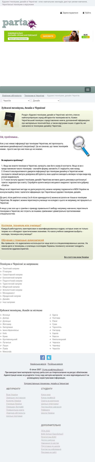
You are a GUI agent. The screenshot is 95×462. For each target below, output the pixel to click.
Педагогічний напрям (12, 281)
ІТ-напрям (7, 271)
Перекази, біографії (15, 407)
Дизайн (6, 299)
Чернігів (56, 348)
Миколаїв (7, 352)
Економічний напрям (12, 278)
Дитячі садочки (48, 440)
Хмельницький (59, 339)
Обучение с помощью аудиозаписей (22, 240)
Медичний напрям (11, 287)
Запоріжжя (8, 327)
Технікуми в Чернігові (34, 96)
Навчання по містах (50, 443)
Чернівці (56, 345)
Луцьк (5, 345)
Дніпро (6, 318)
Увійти (87, 13)
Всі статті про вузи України (76, 257)
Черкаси (56, 342)
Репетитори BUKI (48, 437)
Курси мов (45, 394)
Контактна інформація (51, 449)
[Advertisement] (47, 62)
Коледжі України (13, 401)
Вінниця (6, 315)
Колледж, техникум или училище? (21, 225)
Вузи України (12, 394)
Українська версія (38, 364)
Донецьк (7, 321)
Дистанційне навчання (51, 407)
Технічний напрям (11, 268)
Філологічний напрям (12, 290)
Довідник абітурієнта (11, 96)
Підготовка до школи (50, 446)
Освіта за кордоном (50, 401)
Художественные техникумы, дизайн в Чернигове (46, 383)
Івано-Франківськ (11, 330)
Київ (5, 333)
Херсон (55, 336)
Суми (54, 324)
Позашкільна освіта (15, 410)
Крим (5, 336)
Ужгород (56, 330)
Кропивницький (10, 339)
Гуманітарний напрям (12, 275)
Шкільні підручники (50, 404)
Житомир (7, 324)
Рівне (54, 321)
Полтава (56, 318)
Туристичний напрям (12, 284)
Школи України (47, 413)
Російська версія (55, 364)
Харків (55, 333)
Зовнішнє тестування (15, 398)
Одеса (55, 315)
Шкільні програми (14, 416)
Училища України (14, 404)
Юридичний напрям (12, 296)
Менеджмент (9, 293)
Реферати (45, 410)
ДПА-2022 (45, 431)
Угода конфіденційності (52, 369)
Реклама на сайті (49, 452)
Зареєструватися (69, 13)
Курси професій (48, 398)
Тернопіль (56, 327)
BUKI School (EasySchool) (52, 434)
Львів (5, 348)
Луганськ (7, 342)
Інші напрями (9, 302)
